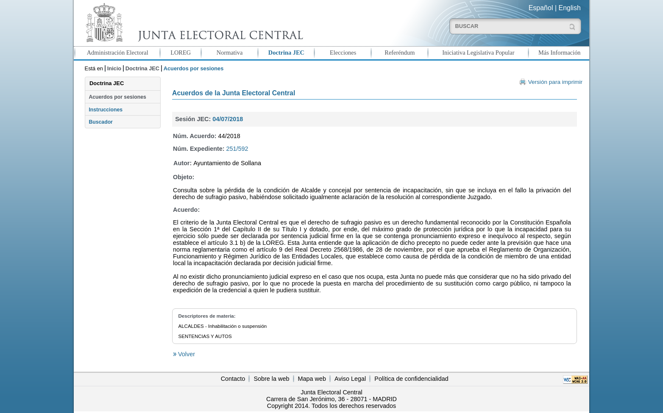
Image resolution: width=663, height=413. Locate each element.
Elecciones (343, 52)
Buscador (100, 122)
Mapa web (312, 378)
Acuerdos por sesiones (117, 97)
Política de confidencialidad (411, 378)
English (570, 7)
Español (541, 7)
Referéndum (399, 52)
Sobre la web (271, 378)
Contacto (233, 378)
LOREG (180, 52)
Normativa (230, 52)
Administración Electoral (117, 52)
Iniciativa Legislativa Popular (478, 52)
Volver (185, 354)
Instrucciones (106, 110)
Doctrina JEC (286, 52)
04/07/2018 (227, 119)
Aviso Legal (350, 378)
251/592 (237, 148)
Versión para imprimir (555, 82)
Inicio (114, 68)
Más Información (559, 52)
